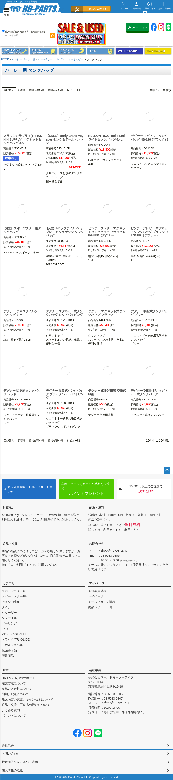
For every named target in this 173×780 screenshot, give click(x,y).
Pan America (10, 601)
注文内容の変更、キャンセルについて (27, 699)
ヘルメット (72, 51)
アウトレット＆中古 (129, 51)
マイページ (96, 583)
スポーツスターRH (14, 596)
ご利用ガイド (47, 519)
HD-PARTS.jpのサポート (18, 678)
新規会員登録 (97, 591)
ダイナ (6, 607)
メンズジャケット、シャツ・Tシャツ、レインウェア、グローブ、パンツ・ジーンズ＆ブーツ (43, 51)
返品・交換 (10, 544)
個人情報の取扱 (12, 770)
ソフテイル (9, 618)
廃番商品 (8, 655)
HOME (5, 59)
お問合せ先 (96, 544)
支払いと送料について (17, 688)
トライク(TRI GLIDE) (16, 639)
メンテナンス (15, 51)
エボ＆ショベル (12, 645)
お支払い (9, 507)
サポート (9, 670)
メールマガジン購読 (101, 601)
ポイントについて (14, 715)
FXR (5, 628)
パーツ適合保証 (138, 29)
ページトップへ (167, 470)
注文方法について (14, 683)
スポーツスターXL (14, 591)
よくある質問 (11, 710)
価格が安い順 (55, 90)
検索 (52, 35)
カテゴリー (10, 583)
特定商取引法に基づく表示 (20, 762)
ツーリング (9, 623)
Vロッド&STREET (14, 634)
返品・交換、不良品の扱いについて (26, 705)
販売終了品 (9, 650)
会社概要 (95, 670)
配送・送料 (96, 507)
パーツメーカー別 (158, 51)
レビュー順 (73, 90)
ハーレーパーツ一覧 (23, 59)
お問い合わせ (11, 753)
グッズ (100, 51)
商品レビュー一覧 (100, 607)
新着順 (21, 90)
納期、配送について (15, 694)
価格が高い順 (36, 90)
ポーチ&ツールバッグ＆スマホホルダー (61, 59)
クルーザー (9, 612)
